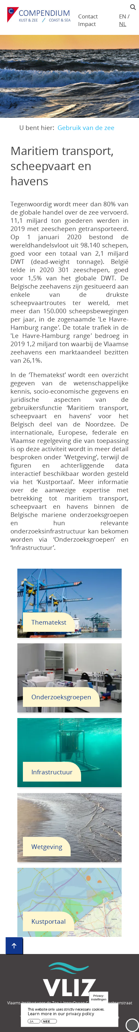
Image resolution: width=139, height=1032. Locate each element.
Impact (87, 24)
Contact (88, 16)
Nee (46, 1021)
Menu (132, 1025)
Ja (31, 1021)
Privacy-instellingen (98, 997)
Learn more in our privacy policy (61, 1014)
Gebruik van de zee (86, 127)
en (122, 16)
